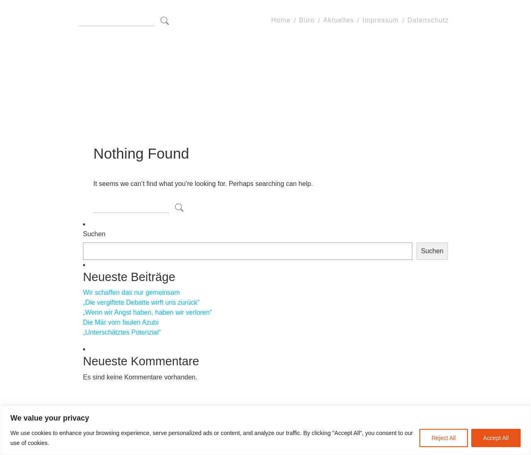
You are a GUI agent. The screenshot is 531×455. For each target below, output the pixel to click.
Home (281, 20)
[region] (265, 430)
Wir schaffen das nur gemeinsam (131, 292)
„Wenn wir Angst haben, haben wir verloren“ (147, 312)
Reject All (443, 438)
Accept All (496, 438)
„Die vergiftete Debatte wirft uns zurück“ (141, 302)
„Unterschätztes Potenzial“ (122, 332)
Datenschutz (428, 20)
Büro (307, 20)
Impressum (380, 20)
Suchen (94, 233)
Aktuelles (338, 20)
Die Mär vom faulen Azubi (120, 322)
